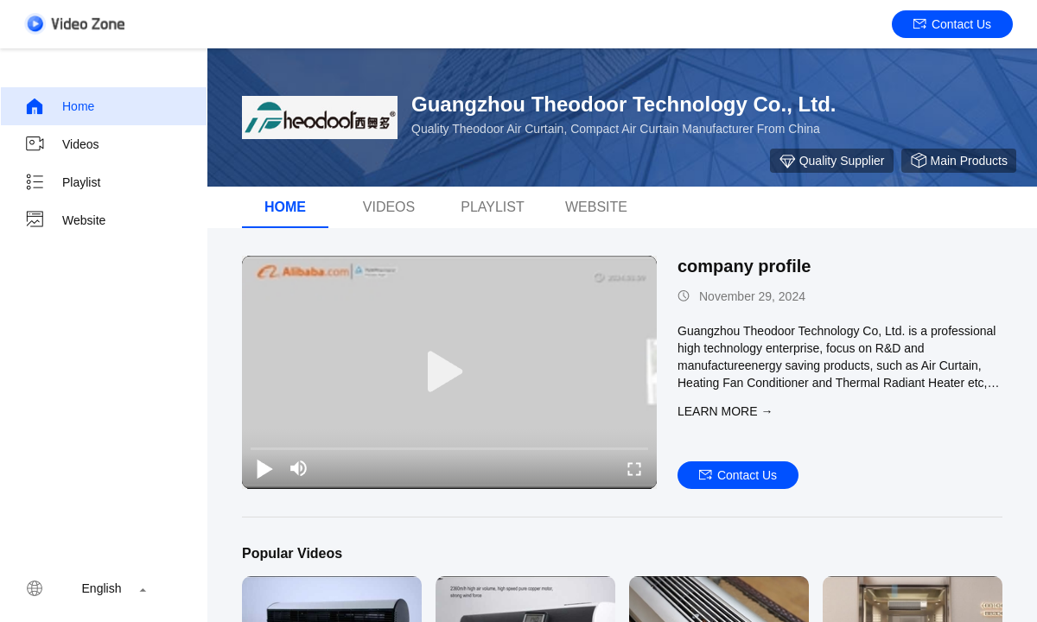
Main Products (959, 160)
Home (59, 106)
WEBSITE (596, 207)
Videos (61, 144)
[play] (449, 372)
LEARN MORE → (725, 411)
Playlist (62, 182)
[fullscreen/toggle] (634, 468)
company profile (744, 266)
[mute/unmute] (299, 468)
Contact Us (952, 24)
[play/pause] (264, 468)
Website (64, 220)
